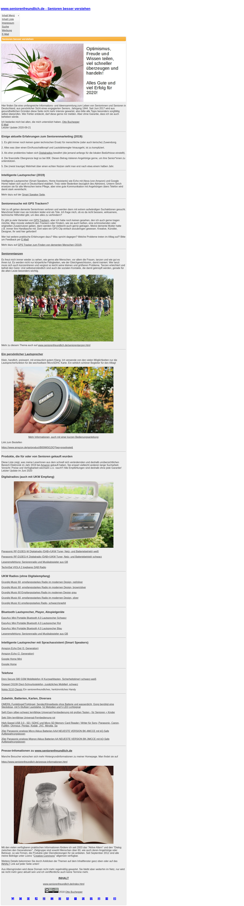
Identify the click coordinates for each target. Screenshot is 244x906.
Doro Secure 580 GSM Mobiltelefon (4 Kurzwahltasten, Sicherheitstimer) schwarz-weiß (48, 679)
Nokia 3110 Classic (11, 689)
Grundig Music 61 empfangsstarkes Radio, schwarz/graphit (33, 603)
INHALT (5, 864)
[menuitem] (10, 15)
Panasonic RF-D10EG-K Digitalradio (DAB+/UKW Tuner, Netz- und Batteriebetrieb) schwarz (51, 556)
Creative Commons (44, 855)
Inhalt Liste (8, 19)
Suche (5, 26)
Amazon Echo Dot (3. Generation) (19, 648)
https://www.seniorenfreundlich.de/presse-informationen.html (34, 761)
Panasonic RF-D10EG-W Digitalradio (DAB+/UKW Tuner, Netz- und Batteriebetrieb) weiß (50, 551)
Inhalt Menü (8, 15)
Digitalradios (46, 153)
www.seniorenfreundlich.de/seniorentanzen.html (64, 345)
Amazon (45, 465)
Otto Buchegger (71, 122)
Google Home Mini (11, 659)
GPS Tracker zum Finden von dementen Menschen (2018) (50, 245)
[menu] (10, 25)
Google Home (9, 664)
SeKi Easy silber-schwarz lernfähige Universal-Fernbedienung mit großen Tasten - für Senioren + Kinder (58, 712)
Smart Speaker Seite (33, 194)
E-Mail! (25, 239)
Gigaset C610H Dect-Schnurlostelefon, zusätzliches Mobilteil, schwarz (39, 684)
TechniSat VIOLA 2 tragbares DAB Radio (23, 567)
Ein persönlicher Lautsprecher (22, 354)
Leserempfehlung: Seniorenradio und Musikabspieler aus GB (34, 562)
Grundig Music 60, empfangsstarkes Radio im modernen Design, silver (39, 597)
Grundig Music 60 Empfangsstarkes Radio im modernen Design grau (39, 592)
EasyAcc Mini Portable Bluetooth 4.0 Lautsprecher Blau (31, 628)
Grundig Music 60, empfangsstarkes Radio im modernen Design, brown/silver (43, 587)
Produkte (7, 456)
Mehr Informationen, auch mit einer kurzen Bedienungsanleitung (63, 437)
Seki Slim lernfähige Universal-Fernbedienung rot (28, 717)
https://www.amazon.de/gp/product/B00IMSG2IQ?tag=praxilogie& (37, 447)
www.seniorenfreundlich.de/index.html (63, 884)
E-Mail (5, 34)
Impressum (8, 23)
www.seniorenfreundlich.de (53, 750)
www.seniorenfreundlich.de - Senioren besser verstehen (45, 9)
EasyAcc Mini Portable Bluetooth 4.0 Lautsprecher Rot (31, 623)
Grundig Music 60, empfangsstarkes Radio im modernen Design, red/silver (42, 582)
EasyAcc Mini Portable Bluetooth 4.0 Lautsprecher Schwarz (33, 618)
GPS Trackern (41, 220)
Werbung (7, 30)
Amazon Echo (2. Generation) (17, 653)
